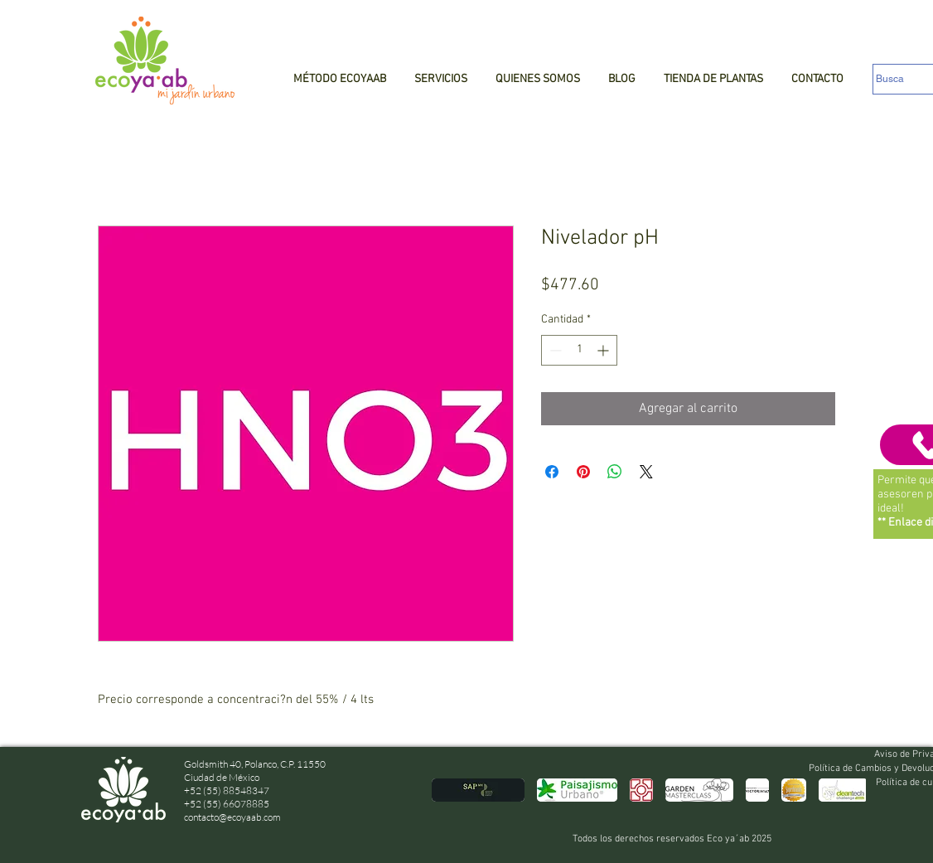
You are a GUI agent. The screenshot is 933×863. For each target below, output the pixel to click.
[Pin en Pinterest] (583, 472)
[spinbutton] (579, 350)
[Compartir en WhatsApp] (615, 472)
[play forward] (845, 790)
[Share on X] (646, 472)
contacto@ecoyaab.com (232, 817)
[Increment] (604, 350)
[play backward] (452, 790)
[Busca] (903, 79)
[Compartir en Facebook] (552, 472)
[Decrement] (554, 350)
